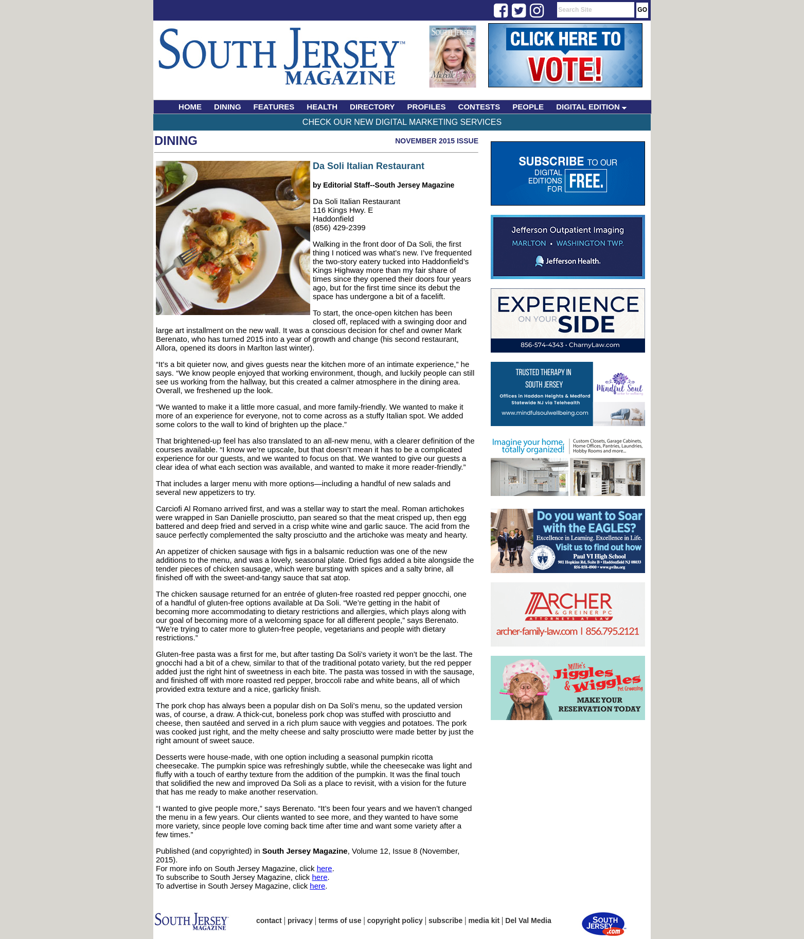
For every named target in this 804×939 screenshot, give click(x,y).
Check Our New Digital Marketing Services (402, 122)
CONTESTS (479, 106)
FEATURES (274, 106)
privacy (300, 920)
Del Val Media (528, 920)
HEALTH (322, 106)
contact (269, 920)
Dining (176, 141)
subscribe (445, 920)
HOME (190, 106)
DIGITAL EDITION (591, 106)
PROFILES (426, 106)
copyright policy (395, 920)
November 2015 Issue (436, 141)
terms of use (339, 920)
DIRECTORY (372, 106)
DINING (227, 106)
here (324, 868)
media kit (483, 920)
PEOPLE (528, 106)
